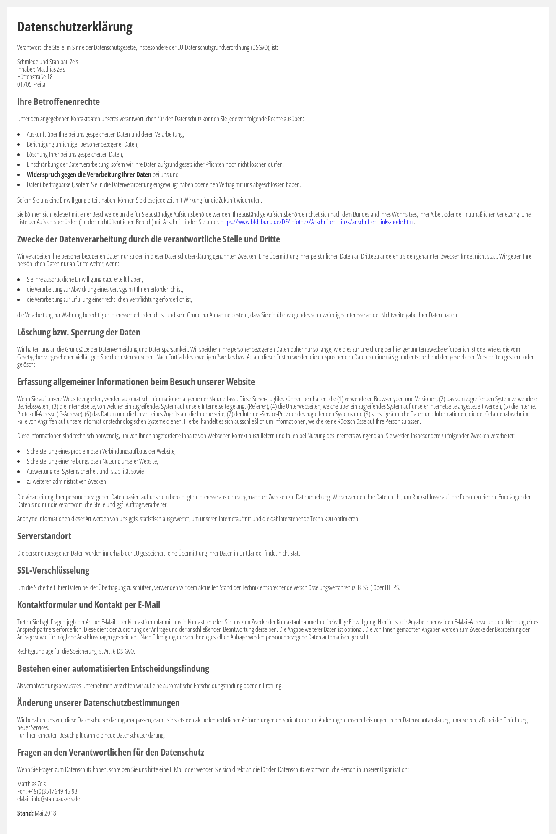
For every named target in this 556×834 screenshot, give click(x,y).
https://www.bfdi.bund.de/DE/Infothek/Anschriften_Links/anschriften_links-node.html (317, 221)
